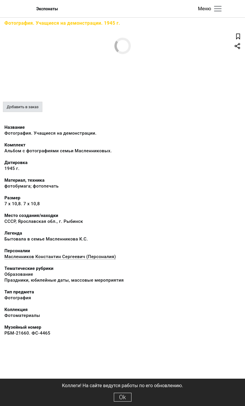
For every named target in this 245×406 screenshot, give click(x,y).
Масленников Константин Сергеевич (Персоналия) (60, 256)
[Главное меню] (217, 8)
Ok (122, 397)
